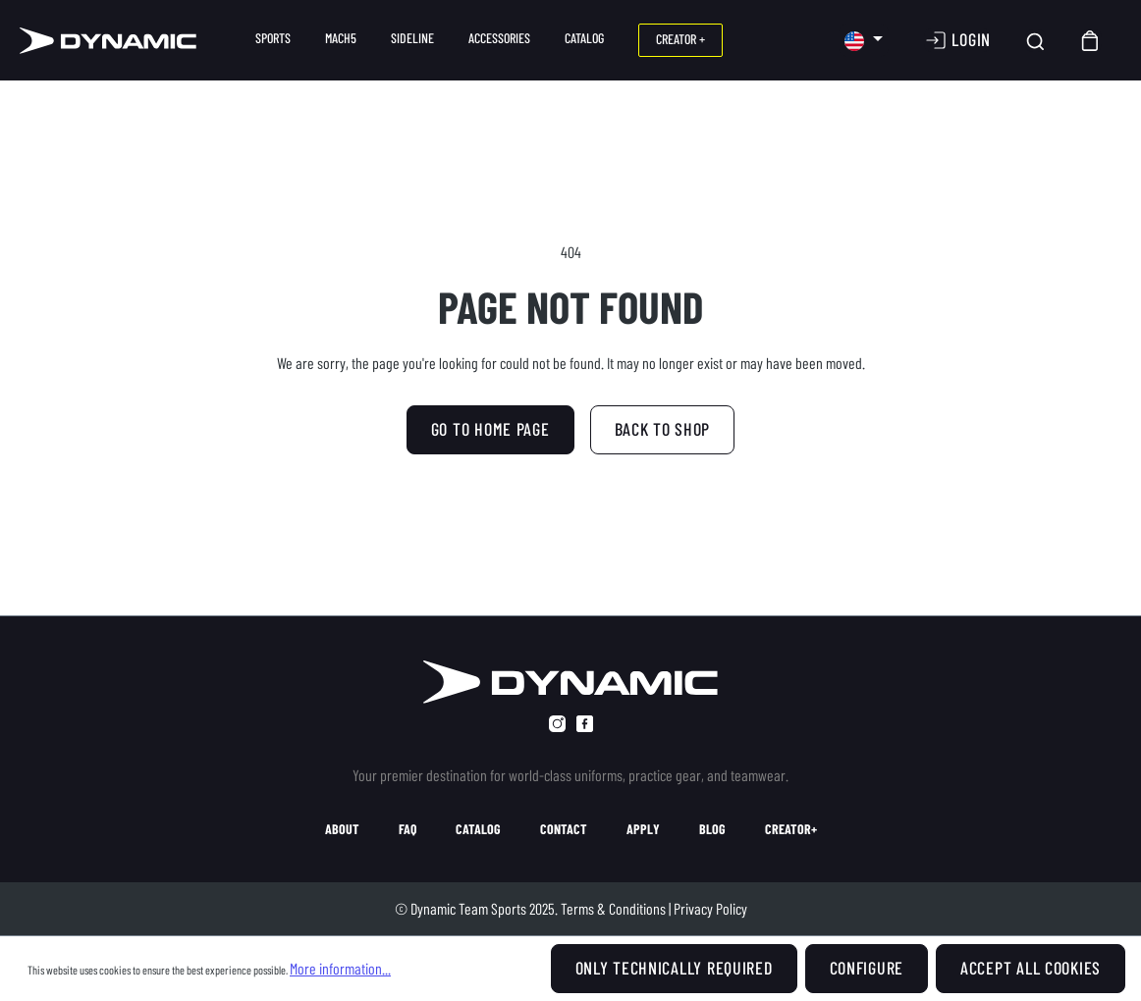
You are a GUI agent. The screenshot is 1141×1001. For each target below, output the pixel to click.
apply (643, 829)
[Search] (1035, 40)
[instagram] (557, 723)
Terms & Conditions (613, 908)
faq (407, 829)
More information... (340, 968)
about (342, 829)
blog (712, 829)
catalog (478, 829)
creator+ (791, 829)
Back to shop (663, 429)
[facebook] (584, 723)
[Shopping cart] (1091, 40)
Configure (866, 967)
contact (563, 829)
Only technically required (674, 967)
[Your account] (957, 40)
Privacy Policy (710, 908)
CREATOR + (680, 38)
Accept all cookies (1030, 967)
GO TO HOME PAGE (490, 429)
